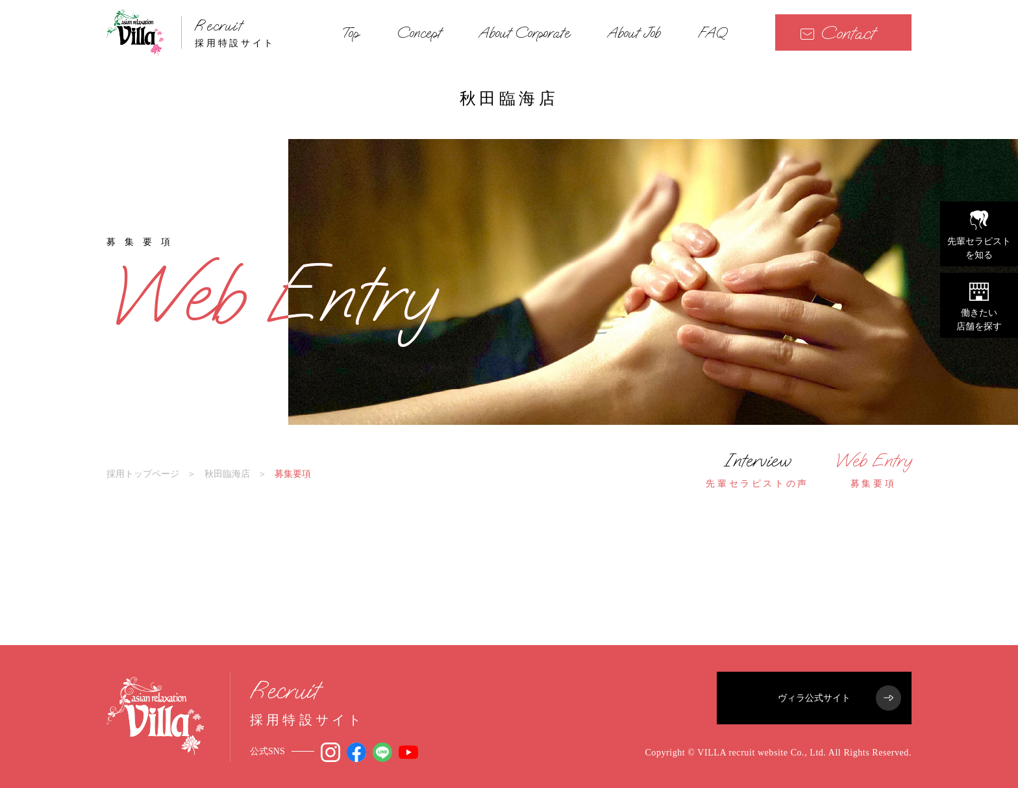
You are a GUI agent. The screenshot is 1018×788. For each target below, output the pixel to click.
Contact (838, 33)
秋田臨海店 (227, 473)
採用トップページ (142, 473)
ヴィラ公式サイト (839, 698)
